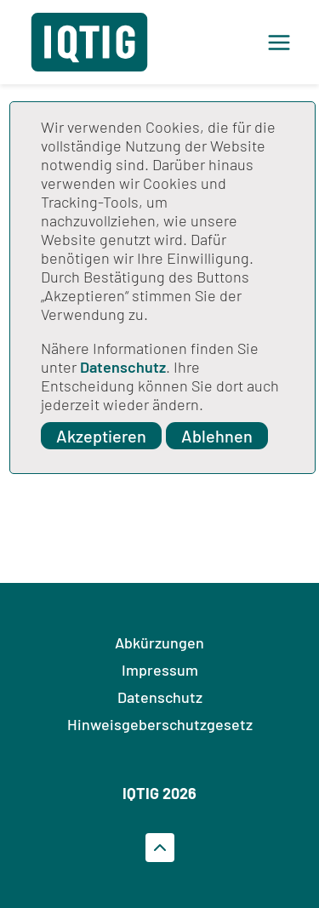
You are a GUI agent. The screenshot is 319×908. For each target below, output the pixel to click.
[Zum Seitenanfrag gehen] (159, 847)
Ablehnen (217, 435)
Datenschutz (123, 366)
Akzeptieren (101, 435)
